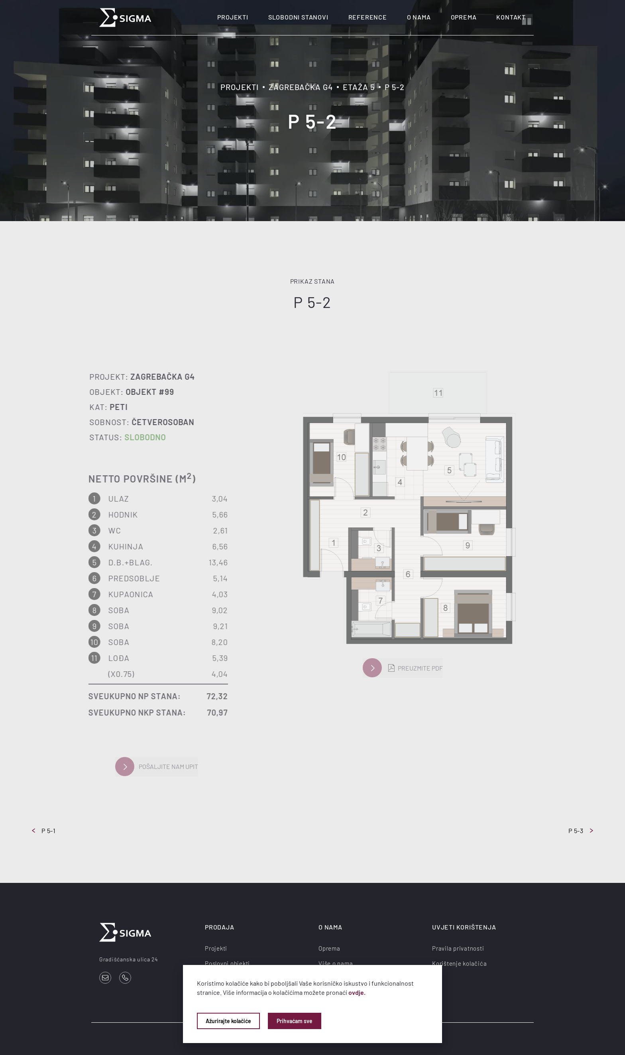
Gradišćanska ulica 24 (128, 959)
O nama (419, 17)
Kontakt (511, 17)
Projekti (232, 17)
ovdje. (357, 992)
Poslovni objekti (227, 963)
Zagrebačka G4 (301, 87)
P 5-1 (44, 830)
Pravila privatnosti (458, 947)
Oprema (464, 17)
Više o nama (335, 963)
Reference (367, 17)
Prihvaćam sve (294, 1021)
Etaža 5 (359, 87)
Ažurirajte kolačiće (228, 1021)
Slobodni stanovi (298, 17)
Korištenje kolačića (459, 963)
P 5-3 (580, 830)
